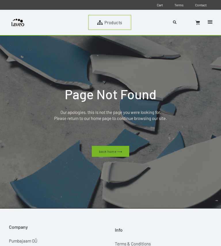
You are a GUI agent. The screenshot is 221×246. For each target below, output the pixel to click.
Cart (160, 5)
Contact (201, 5)
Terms (179, 5)
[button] (210, 22)
